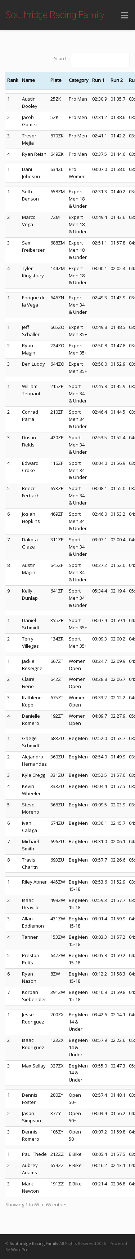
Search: (61, 59)
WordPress (21, 1249)
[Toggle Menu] (124, 15)
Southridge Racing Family (54, 15)
